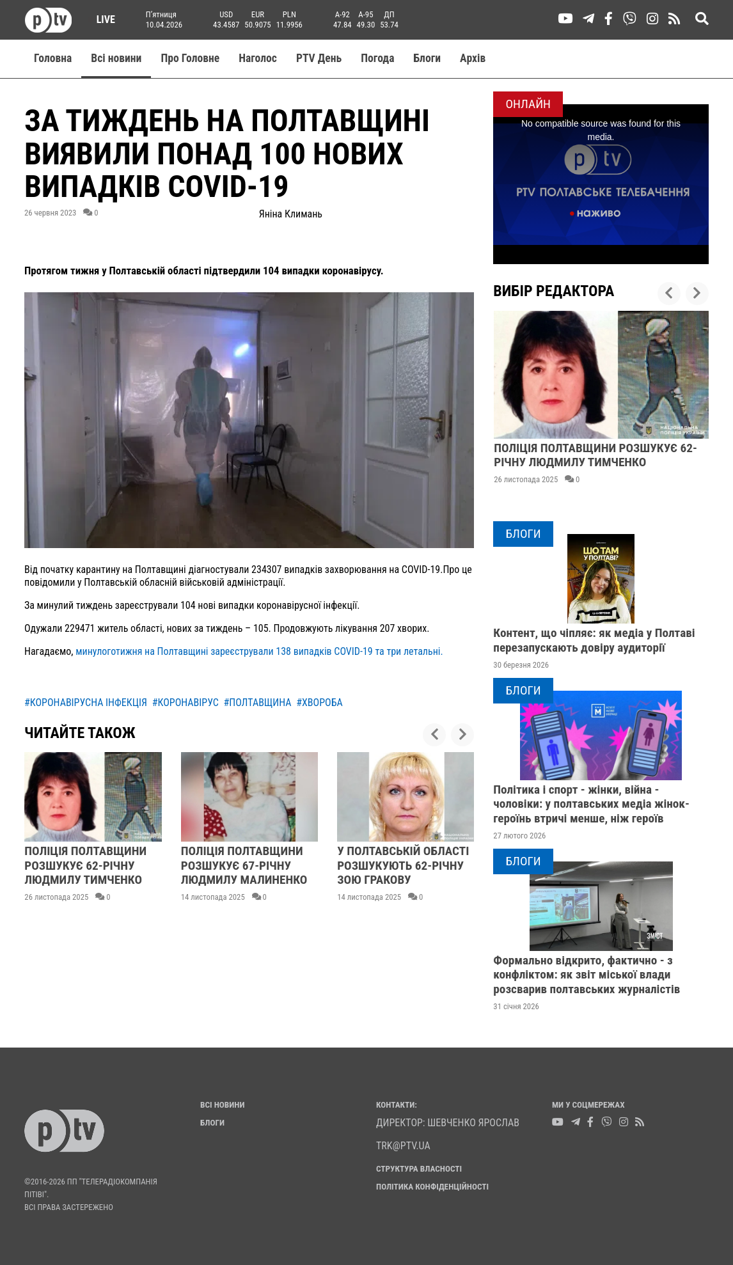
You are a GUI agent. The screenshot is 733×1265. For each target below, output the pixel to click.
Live (101, 19)
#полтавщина (258, 702)
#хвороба (319, 702)
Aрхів (472, 58)
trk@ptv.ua (403, 1146)
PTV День (319, 58)
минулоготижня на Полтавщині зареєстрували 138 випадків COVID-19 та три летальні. (259, 651)
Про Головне (190, 58)
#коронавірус (185, 702)
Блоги (427, 58)
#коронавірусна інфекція (85, 702)
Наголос (258, 58)
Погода (377, 58)
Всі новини (116, 58)
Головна (53, 58)
